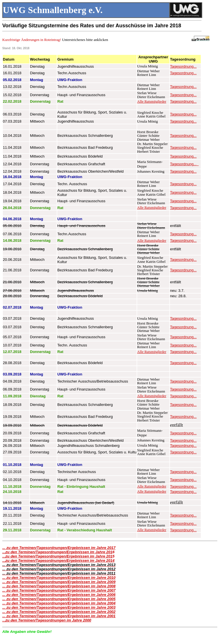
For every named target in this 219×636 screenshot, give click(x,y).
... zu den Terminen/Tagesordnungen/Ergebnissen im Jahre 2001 (58, 616)
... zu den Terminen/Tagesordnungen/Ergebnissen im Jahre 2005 (58, 599)
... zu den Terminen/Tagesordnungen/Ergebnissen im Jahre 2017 (58, 548)
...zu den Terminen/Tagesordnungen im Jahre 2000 (46, 620)
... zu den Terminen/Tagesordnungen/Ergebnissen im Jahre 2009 (58, 582)
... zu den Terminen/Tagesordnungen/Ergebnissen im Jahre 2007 (58, 590)
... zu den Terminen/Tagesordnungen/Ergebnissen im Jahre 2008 (58, 586)
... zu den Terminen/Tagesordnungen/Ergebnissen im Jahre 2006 (58, 594)
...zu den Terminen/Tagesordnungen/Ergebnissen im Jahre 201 (57, 552)
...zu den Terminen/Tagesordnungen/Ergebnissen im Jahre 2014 (58, 560)
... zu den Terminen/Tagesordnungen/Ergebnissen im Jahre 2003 (58, 607)
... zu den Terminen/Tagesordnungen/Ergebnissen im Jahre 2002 (58, 612)
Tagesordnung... (183, 66)
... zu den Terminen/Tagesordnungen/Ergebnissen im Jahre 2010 (58, 577)
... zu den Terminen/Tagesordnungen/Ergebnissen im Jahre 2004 (58, 603)
